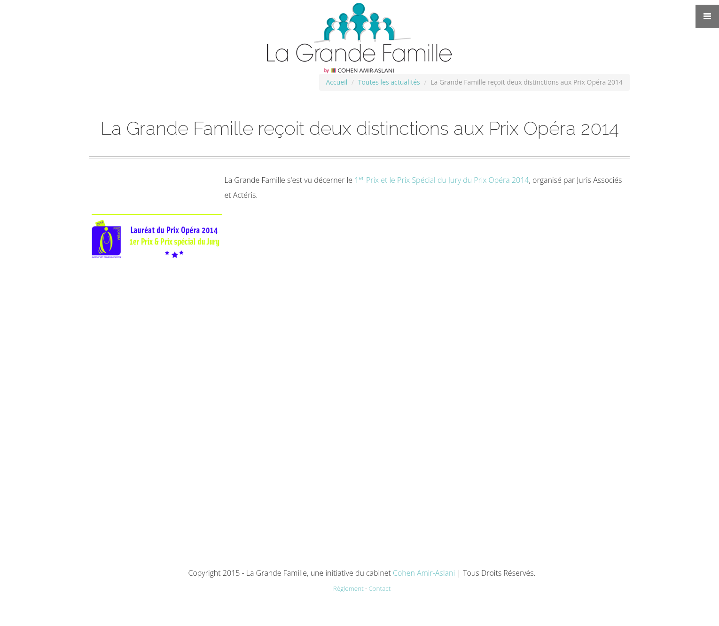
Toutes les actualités (389, 82)
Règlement (348, 588)
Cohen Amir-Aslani (424, 573)
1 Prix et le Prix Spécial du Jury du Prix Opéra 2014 (441, 180)
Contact (379, 588)
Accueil (337, 82)
